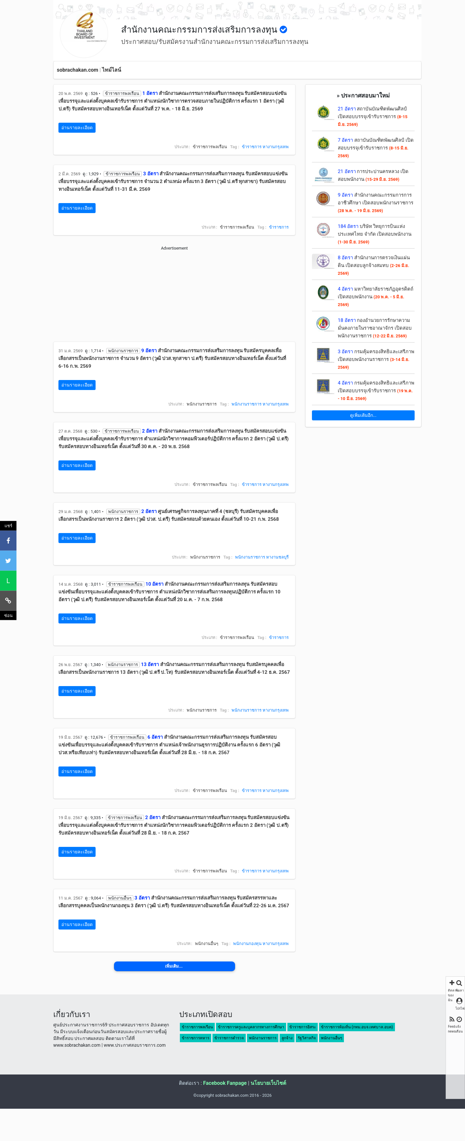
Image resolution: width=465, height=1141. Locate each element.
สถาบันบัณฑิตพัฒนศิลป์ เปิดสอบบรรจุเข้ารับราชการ (373, 116)
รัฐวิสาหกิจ (307, 1038)
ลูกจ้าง (287, 1038)
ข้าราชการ (252, 146)
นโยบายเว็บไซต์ (268, 1083)
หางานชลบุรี (277, 557)
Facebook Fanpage (225, 1083)
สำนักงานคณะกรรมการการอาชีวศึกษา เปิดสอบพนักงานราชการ (375, 202)
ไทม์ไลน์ (111, 70)
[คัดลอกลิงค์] (8, 601)
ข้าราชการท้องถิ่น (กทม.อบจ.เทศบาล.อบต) (357, 1027)
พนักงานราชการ (247, 404)
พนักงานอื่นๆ (331, 1038)
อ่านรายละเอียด (77, 127)
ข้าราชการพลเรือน (197, 1027)
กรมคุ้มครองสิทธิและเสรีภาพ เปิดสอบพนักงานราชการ (376, 359)
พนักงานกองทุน (247, 943)
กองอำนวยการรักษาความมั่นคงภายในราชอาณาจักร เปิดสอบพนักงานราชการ (375, 328)
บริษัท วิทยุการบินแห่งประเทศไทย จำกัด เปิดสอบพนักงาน (374, 233)
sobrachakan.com (77, 70)
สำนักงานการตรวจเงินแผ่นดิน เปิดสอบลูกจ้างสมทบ (374, 265)
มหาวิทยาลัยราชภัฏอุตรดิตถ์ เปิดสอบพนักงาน (375, 296)
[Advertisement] (174, 296)
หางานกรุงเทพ (276, 146)
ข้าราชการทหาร (195, 1038)
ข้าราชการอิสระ (302, 1027)
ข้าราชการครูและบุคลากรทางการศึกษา (251, 1027)
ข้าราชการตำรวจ (229, 1038)
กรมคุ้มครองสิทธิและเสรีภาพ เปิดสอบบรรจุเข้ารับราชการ (376, 390)
